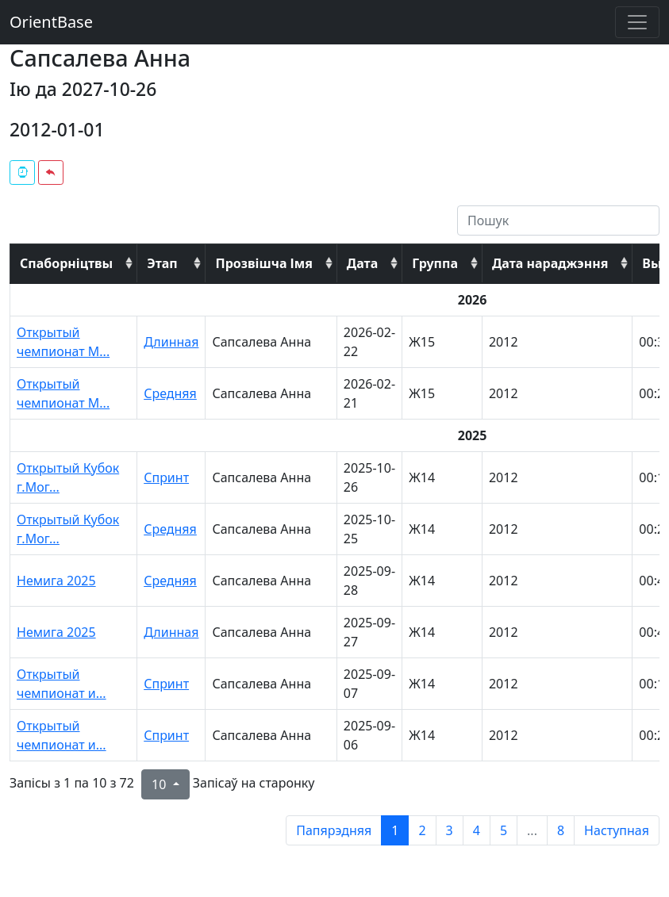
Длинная (171, 342)
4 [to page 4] (476, 830)
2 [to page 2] (421, 830)
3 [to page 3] (449, 830)
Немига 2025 (56, 580)
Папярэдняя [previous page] (333, 830)
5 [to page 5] (503, 830)
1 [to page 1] (394, 830)
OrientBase (51, 22)
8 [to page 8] (560, 830)
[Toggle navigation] (637, 22)
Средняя (170, 393)
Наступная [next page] (616, 830)
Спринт (166, 477)
